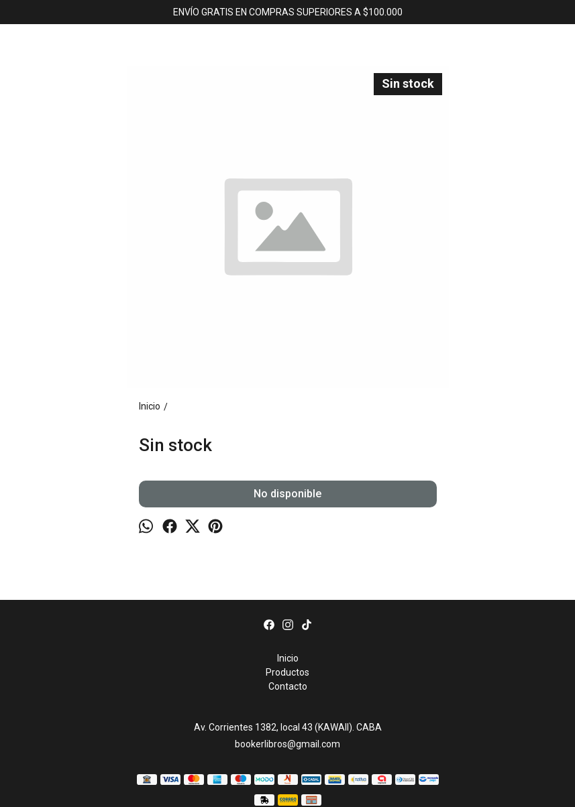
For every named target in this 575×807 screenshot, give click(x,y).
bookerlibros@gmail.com (287, 744)
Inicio (288, 658)
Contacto (287, 686)
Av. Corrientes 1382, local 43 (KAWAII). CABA (288, 727)
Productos (287, 672)
